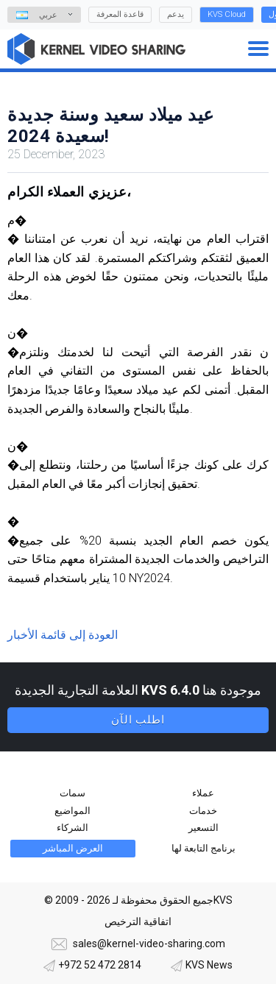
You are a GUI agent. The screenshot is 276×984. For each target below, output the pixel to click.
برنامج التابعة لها (203, 848)
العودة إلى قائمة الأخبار (62, 635)
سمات (72, 793)
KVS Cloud (227, 14)
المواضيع (72, 810)
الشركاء (72, 827)
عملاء (203, 793)
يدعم (175, 14)
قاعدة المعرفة (120, 14)
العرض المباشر (73, 848)
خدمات (203, 810)
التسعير (203, 827)
